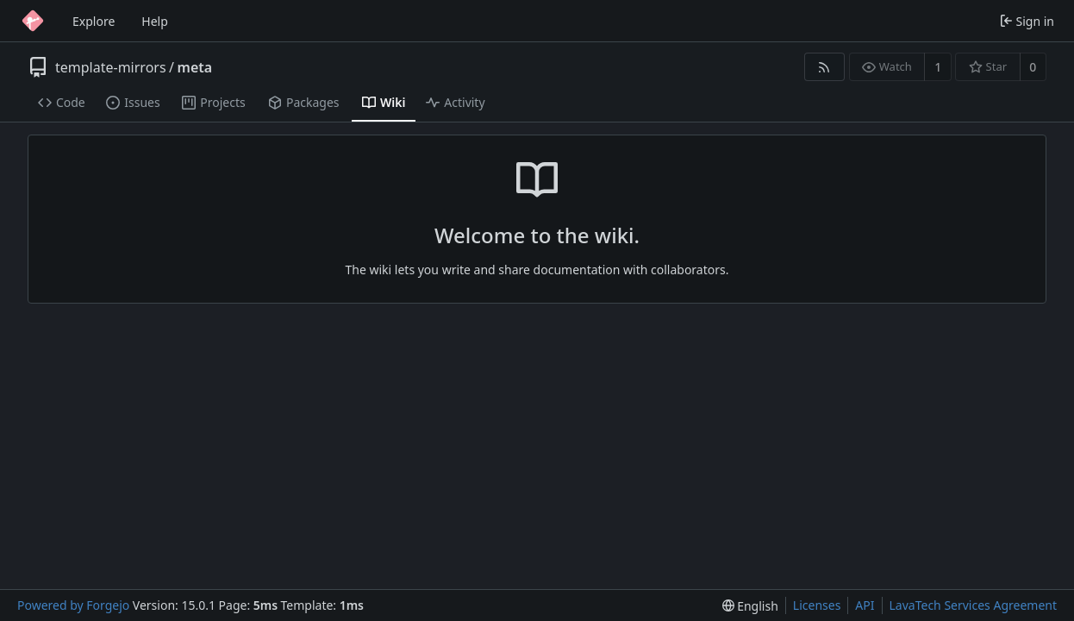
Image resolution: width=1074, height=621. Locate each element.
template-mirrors (110, 67)
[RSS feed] (824, 67)
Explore (93, 21)
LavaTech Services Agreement (973, 605)
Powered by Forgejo (73, 605)
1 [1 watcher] (937, 67)
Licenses (817, 605)
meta (195, 67)
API (864, 605)
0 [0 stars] (1032, 67)
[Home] (33, 20)
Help (154, 21)
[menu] (750, 606)
